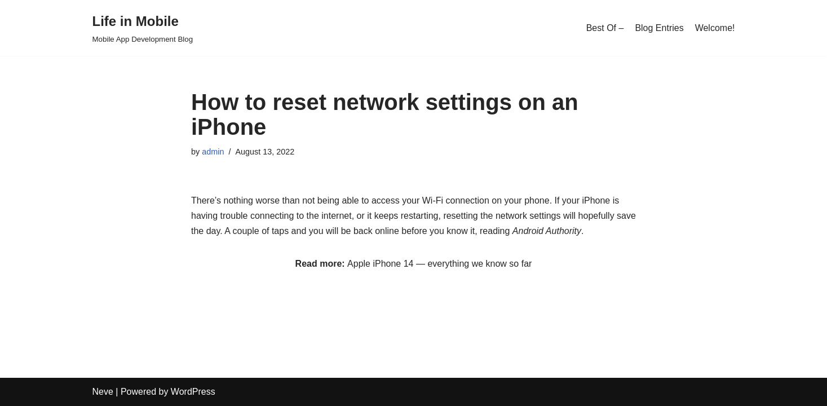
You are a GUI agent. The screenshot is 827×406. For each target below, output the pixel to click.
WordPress (193, 391)
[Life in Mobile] (142, 28)
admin (213, 151)
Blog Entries (659, 28)
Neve (102, 391)
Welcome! (715, 28)
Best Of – (605, 28)
